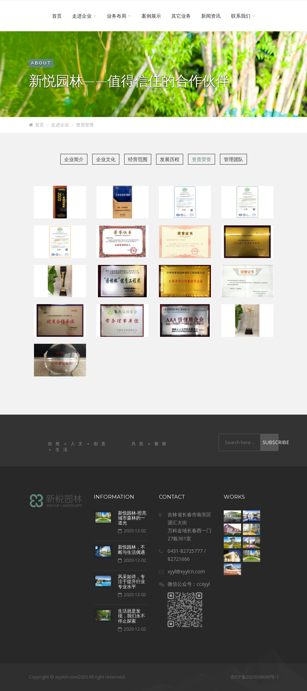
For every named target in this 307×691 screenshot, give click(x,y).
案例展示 (151, 16)
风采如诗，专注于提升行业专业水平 (131, 581)
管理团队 (233, 159)
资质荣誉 (85, 125)
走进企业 (84, 16)
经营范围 (137, 159)
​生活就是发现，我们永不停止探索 (131, 616)
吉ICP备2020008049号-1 (254, 677)
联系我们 (243, 16)
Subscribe (271, 442)
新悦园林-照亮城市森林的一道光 (132, 518)
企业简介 (74, 159)
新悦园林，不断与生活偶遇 (131, 549)
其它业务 (181, 16)
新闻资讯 (211, 16)
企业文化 (106, 159)
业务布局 (119, 16)
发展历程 (169, 159)
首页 (57, 16)
